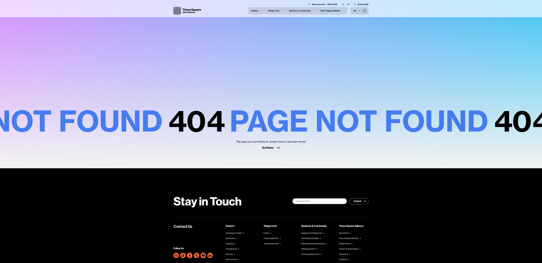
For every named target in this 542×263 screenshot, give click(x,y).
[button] (256, 10)
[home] (187, 10)
